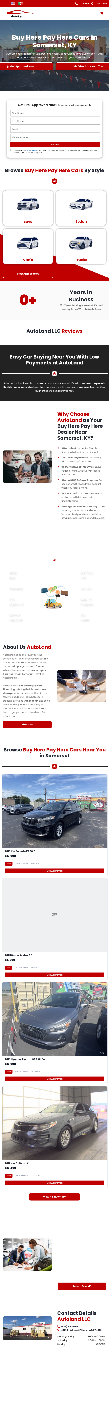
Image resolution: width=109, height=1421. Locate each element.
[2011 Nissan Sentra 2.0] (54, 929)
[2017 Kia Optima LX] (54, 1137)
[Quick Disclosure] (11, 150)
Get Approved (54, 870)
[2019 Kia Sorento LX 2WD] (54, 825)
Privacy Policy (32, 150)
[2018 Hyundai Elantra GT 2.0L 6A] (54, 1033)
